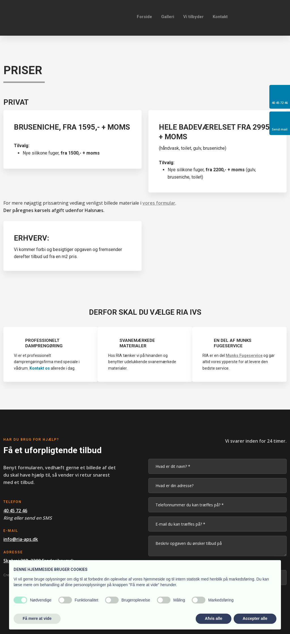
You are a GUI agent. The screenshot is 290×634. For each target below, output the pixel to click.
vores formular (158, 203)
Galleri (167, 16)
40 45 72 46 (15, 510)
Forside (144, 16)
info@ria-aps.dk (20, 539)
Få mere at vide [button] (37, 618)
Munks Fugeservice (244, 355)
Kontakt (220, 16)
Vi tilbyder (193, 16)
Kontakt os (39, 368)
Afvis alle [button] (213, 618)
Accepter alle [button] (255, 618)
